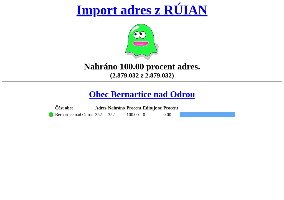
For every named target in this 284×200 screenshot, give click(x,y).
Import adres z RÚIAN (142, 9)
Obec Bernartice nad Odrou (142, 94)
